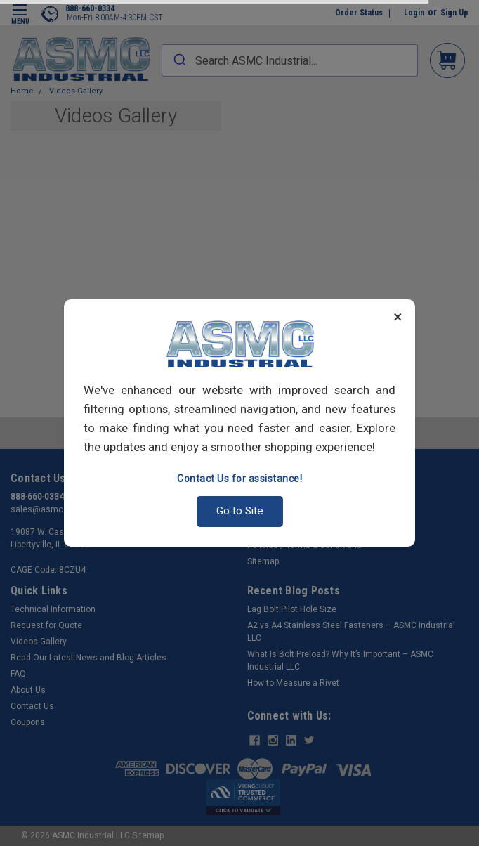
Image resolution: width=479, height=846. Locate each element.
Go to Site (239, 511)
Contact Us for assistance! (239, 478)
